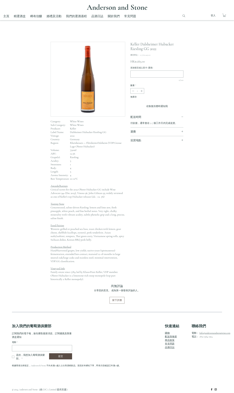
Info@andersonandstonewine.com (214, 333)
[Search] (184, 16)
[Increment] (142, 91)
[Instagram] (215, 389)
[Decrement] (133, 91)
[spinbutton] (137, 91)
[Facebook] (211, 389)
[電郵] (41, 348)
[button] (224, 15)
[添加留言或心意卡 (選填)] (157, 74)
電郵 (15, 342)
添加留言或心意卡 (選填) (141, 67)
